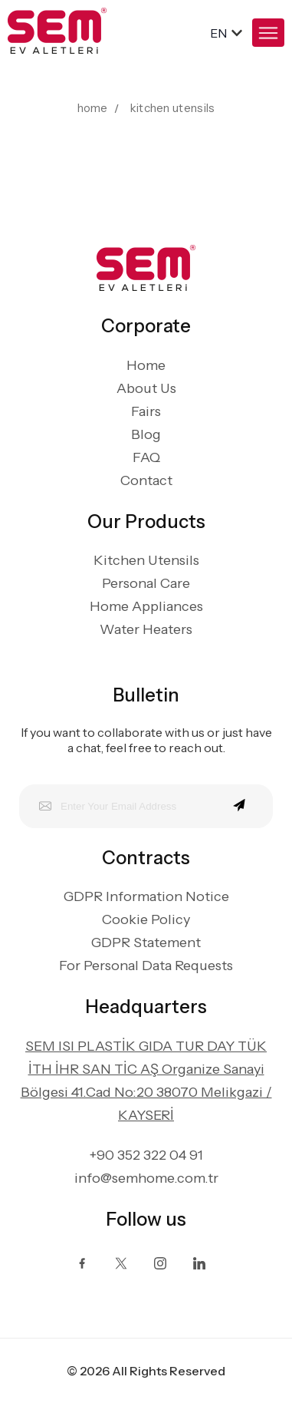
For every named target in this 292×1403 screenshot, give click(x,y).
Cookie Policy (146, 919)
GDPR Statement (146, 942)
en (218, 33)
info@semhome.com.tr (146, 1178)
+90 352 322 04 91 (146, 1155)
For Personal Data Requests (146, 965)
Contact (146, 480)
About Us (146, 388)
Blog (146, 434)
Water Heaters (146, 629)
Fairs (146, 411)
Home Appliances (146, 606)
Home (146, 365)
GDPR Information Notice (146, 896)
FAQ (146, 457)
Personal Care (146, 583)
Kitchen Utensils (146, 560)
